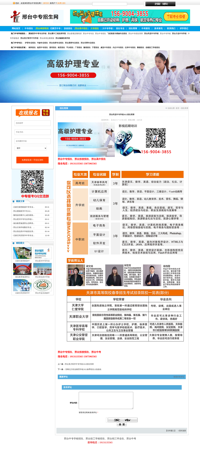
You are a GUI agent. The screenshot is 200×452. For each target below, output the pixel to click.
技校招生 (68, 28)
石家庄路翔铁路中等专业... (24, 207)
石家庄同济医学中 (22, 293)
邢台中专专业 (88, 33)
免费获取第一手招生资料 (32, 160)
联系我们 (171, 28)
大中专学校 (107, 28)
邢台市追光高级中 (42, 293)
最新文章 (20, 201)
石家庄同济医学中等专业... (24, 235)
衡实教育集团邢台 (22, 277)
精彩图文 (20, 243)
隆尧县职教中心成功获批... (24, 215)
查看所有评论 (178, 377)
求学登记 (184, 28)
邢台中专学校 (165, 33)
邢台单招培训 (42, 28)
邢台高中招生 (81, 28)
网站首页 (16, 28)
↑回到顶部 (182, 434)
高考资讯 (158, 28)
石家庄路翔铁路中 (22, 261)
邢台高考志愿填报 (47, 38)
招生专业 (120, 28)
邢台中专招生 (100, 33)
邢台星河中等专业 (42, 261)
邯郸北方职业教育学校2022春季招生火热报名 (83, 369)
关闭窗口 (170, 434)
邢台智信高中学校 (42, 277)
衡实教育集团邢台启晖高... (24, 223)
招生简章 (133, 28)
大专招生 (94, 28)
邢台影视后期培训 (74, 33)
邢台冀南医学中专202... (22, 211)
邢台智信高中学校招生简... (24, 231)
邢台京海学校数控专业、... (24, 227)
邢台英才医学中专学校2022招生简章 (79, 364)
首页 (177, 108)
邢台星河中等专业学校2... (23, 219)
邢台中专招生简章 (135, 33)
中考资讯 (145, 28)
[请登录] (46, 3)
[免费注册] (61, 3)
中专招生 (29, 28)
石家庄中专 (55, 28)
